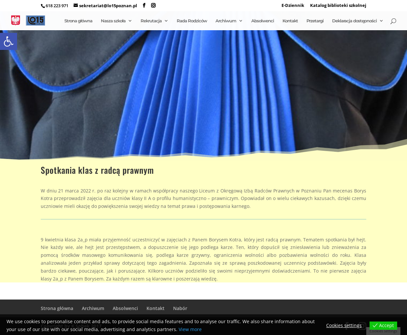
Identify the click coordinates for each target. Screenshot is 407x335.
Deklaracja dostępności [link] (354, 20)
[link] (8, 41)
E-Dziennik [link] (293, 5)
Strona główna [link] (78, 20)
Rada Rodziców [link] (192, 20)
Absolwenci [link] (262, 20)
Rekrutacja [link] (151, 20)
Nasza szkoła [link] (113, 20)
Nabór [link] (180, 308)
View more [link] (190, 329)
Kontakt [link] (290, 20)
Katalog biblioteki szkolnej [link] (338, 5)
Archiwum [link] (225, 20)
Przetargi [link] (315, 20)
